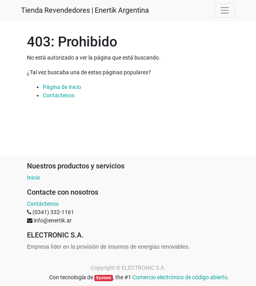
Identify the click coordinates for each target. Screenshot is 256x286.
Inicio (33, 177)
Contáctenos (59, 95)
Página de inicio (62, 87)
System (103, 277)
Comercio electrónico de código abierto (179, 277)
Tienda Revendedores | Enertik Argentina (85, 10)
